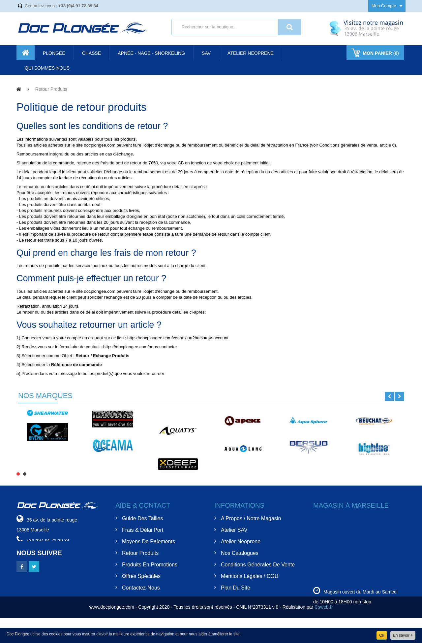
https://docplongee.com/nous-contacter (140, 346)
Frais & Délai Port (142, 530)
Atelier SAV (234, 530)
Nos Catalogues (239, 553)
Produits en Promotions (149, 564)
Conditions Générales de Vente (258, 564)
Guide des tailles (142, 518)
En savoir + (403, 635)
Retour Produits (140, 553)
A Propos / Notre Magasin (251, 518)
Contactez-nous (141, 588)
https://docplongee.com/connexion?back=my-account (177, 337)
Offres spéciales (141, 576)
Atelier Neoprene (240, 541)
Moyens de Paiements (148, 541)
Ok (381, 635)
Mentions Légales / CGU (249, 576)
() (380, 53)
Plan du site (235, 588)
